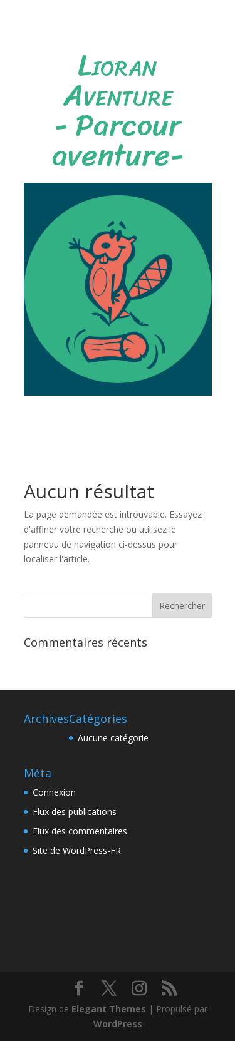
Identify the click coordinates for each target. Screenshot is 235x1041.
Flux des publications (75, 812)
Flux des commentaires (80, 831)
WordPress (117, 1024)
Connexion (54, 792)
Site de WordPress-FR (77, 850)
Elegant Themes (108, 1009)
